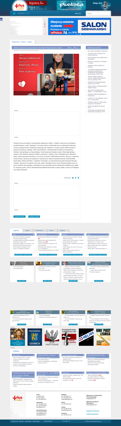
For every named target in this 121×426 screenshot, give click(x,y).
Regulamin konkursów (92, 411)
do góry (66, 421)
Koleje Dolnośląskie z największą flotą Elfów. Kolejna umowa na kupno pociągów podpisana (23, 381)
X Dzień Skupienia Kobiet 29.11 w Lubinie (48, 250)
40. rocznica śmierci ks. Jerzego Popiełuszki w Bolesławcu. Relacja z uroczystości (96, 378)
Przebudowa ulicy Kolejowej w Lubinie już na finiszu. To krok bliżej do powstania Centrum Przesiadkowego (23, 364)
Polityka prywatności (92, 414)
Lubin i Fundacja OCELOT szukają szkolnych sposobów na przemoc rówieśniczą (21, 359)
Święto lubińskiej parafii (94, 375)
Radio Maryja (36, 421)
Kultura (23, 42)
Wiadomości (16, 42)
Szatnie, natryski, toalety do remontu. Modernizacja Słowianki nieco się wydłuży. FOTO (96, 78)
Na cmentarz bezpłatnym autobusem (97, 51)
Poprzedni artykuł (19, 216)
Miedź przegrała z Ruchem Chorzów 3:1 (97, 243)
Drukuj (71, 47)
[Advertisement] (46, 123)
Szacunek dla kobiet (18, 266)
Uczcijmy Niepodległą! (44, 315)
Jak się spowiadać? (18, 268)
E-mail (76, 47)
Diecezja (21, 421)
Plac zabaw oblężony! (43, 359)
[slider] (26, 26)
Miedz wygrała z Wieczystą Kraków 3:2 (97, 248)
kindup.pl (99, 421)
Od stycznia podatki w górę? (20, 238)
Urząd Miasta (28, 421)
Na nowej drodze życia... (45, 270)
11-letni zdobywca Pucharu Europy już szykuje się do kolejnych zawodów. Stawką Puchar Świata (99, 320)
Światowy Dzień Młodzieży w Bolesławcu (48, 237)
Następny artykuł (34, 216)
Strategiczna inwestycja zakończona (48, 317)
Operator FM (14, 421)
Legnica (29, 42)
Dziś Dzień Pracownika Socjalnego (21, 237)
